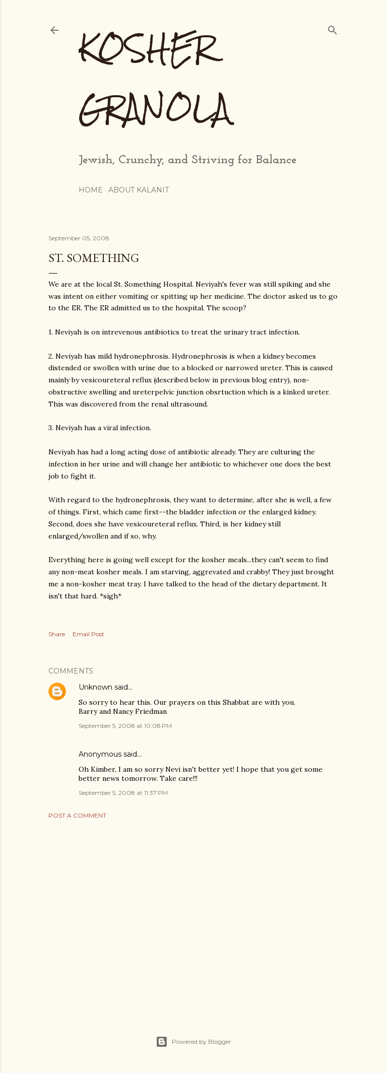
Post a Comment (77, 815)
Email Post (88, 634)
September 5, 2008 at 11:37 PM (123, 792)
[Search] (333, 28)
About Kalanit (138, 189)
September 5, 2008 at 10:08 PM (125, 725)
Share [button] (56, 634)
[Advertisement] (193, 914)
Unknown (95, 687)
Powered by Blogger (193, 1042)
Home (91, 189)
